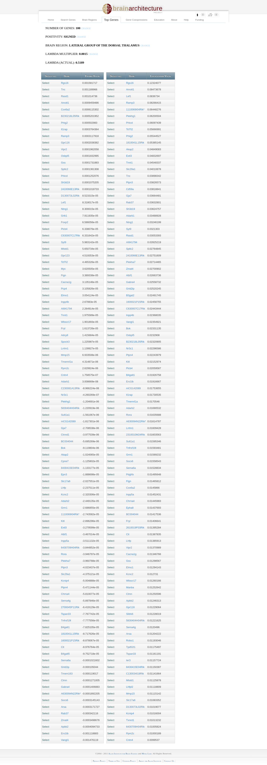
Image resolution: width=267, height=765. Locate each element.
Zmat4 (64, 720)
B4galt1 (65, 627)
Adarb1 (65, 381)
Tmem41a (67, 361)
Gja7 (63, 428)
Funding (199, 19)
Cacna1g (66, 282)
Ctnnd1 (65, 434)
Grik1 (64, 215)
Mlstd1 (64, 248)
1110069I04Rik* (70, 514)
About (174, 19)
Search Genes (68, 19)
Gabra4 (65, 686)
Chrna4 (65, 593)
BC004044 (67, 441)
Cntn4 (64, 374)
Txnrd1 (130, 720)
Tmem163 (67, 673)
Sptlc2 (64, 169)
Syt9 (63, 242)
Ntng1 (64, 208)
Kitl (63, 521)
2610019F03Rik (135, 527)
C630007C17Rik (70, 235)
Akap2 (64, 454)
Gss (63, 162)
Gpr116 (65, 142)
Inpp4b (65, 301)
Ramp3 (65, 136)
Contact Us (169, 761)
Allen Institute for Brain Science (123, 754)
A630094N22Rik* (71, 693)
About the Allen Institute (150, 761)
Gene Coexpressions (136, 19)
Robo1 (130, 640)
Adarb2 (65, 500)
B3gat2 (130, 295)
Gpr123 (65, 255)
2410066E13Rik (70, 189)
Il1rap (64, 129)
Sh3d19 (65, 182)
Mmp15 (65, 354)
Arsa (63, 706)
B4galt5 (65, 653)
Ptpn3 (64, 567)
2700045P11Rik (70, 607)
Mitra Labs (147, 754)
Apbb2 (64, 726)
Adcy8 (64, 335)
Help (186, 19)
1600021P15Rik (70, 640)
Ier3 (128, 660)
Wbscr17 (66, 321)
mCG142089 (68, 421)
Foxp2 (64, 222)
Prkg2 (64, 122)
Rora (64, 554)
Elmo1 (64, 295)
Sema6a (65, 660)
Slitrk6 (129, 613)
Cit (62, 647)
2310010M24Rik (135, 434)
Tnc (63, 89)
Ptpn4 (64, 587)
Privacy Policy (99, 761)
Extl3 (64, 527)
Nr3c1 (64, 394)
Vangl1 (65, 739)
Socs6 (64, 700)
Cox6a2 (65, 109)
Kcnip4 (65, 580)
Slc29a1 (65, 574)
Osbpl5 (65, 155)
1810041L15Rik (70, 633)
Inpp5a (65, 540)
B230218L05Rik (70, 116)
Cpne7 (64, 461)
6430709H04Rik (70, 547)
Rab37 (64, 713)
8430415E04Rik (70, 467)
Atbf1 (64, 534)
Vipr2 (64, 149)
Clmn (64, 680)
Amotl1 (65, 102)
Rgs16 (64, 82)
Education (159, 19)
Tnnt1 (64, 315)
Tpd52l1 (130, 647)
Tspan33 (66, 613)
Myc (63, 268)
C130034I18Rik (135, 673)
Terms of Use (114, 761)
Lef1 (63, 202)
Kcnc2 (64, 494)
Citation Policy (129, 761)
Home (51, 19)
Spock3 (65, 341)
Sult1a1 (65, 414)
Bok (63, 447)
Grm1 (64, 507)
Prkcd (64, 175)
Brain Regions (89, 19)
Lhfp (63, 487)
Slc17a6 (65, 481)
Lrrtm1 (64, 348)
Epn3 (64, 474)
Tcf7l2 (64, 262)
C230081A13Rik (70, 388)
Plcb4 (64, 228)
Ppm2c (65, 368)
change (86, 28)
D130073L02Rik (70, 195)
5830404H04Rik (70, 408)
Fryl (63, 328)
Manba (130, 587)
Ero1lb (64, 733)
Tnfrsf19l (66, 620)
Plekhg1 (65, 401)
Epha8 (130, 507)
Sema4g (65, 600)
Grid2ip (65, 667)
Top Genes (111, 19)
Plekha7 (65, 560)
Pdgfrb (130, 474)
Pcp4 (64, 288)
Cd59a (130, 189)
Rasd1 (64, 96)
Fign (63, 275)
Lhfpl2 (129, 686)
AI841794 (66, 308)
